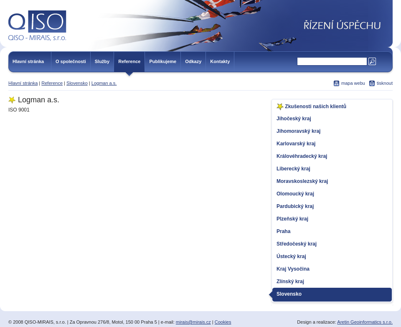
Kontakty (220, 61)
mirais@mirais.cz (193, 321)
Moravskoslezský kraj (302, 181)
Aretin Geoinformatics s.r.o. (365, 321)
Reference (129, 61)
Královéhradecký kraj (302, 156)
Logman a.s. (104, 83)
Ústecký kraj (291, 256)
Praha (283, 231)
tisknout (385, 83)
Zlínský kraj (290, 281)
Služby (102, 61)
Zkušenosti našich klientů (311, 106)
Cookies (223, 321)
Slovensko (77, 83)
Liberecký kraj (293, 169)
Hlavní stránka (28, 61)
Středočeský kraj (297, 244)
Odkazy (193, 61)
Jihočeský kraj (294, 119)
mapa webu (353, 83)
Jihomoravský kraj (298, 131)
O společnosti (71, 61)
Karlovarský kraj (296, 144)
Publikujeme (162, 61)
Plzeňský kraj (292, 219)
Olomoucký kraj (295, 194)
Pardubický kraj (295, 206)
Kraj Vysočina (293, 269)
